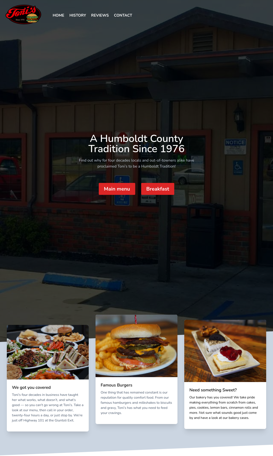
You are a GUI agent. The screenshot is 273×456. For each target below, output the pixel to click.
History (77, 15)
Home (58, 15)
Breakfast (157, 188)
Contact (123, 15)
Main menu (117, 188)
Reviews (100, 15)
